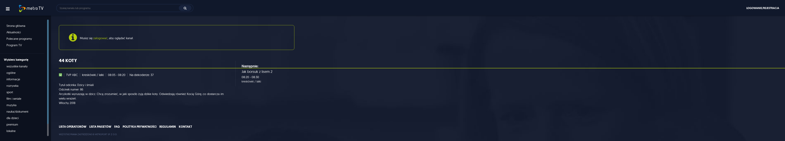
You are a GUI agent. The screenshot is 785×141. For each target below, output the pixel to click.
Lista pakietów (100, 127)
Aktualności (13, 32)
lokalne (11, 131)
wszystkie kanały (17, 66)
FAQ (117, 127)
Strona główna (15, 26)
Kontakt (185, 127)
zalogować (100, 38)
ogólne (11, 73)
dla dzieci (12, 118)
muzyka (11, 105)
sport (9, 92)
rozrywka (12, 86)
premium (12, 124)
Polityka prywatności (139, 127)
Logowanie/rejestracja (762, 8)
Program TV (14, 45)
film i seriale (13, 98)
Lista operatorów (72, 127)
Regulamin (167, 127)
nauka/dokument (17, 111)
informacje (13, 79)
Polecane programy (19, 39)
